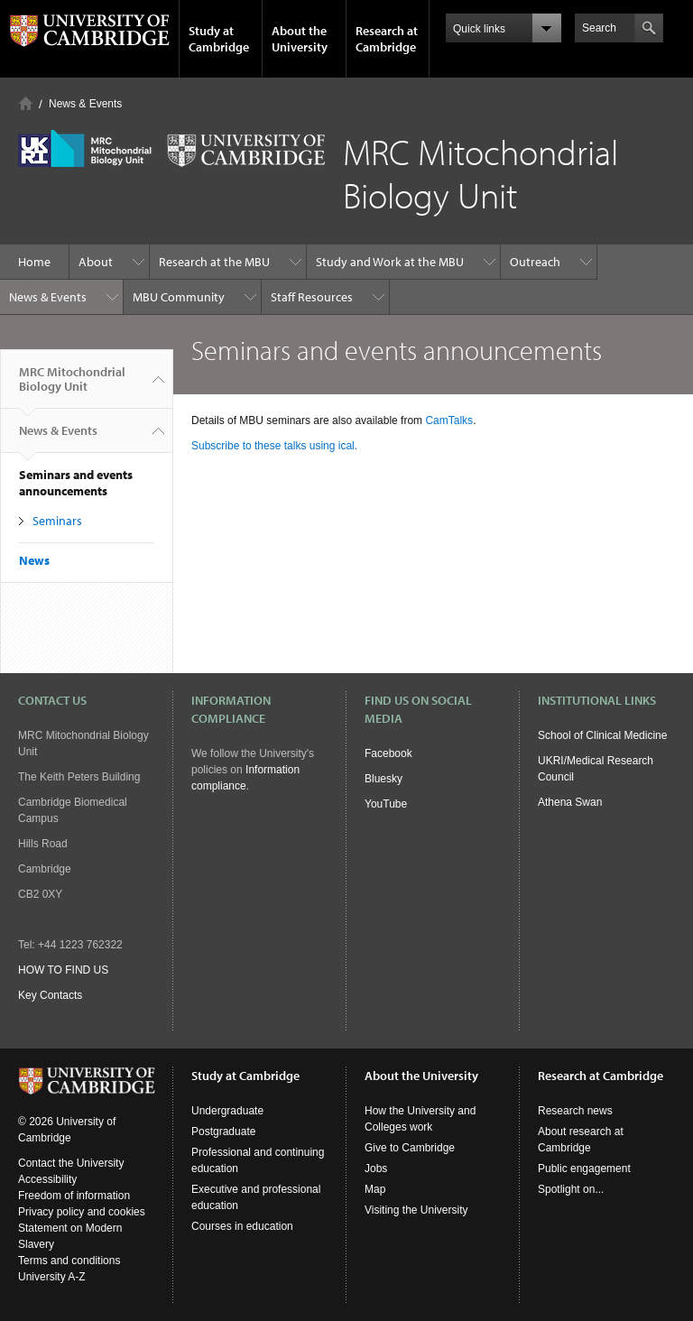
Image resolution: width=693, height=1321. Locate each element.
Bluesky (383, 778)
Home (25, 103)
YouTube (386, 804)
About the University (300, 39)
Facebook (388, 753)
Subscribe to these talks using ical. (274, 445)
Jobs (376, 1168)
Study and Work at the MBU (390, 262)
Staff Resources (312, 297)
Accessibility (47, 1179)
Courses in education (242, 1226)
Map (375, 1189)
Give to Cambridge (410, 1147)
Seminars (57, 521)
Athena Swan (570, 802)
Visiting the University (416, 1210)
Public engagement (584, 1168)
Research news (575, 1110)
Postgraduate (223, 1131)
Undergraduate (227, 1110)
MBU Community (179, 297)
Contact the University (71, 1163)
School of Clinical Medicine (602, 735)
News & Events (85, 103)
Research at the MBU (214, 262)
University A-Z (52, 1276)
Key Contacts (50, 995)
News (34, 560)
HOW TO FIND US (63, 970)
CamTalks (449, 420)
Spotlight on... (571, 1189)
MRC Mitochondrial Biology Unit (72, 386)
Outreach (535, 262)
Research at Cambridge (387, 39)
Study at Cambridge (219, 39)
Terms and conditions (69, 1260)
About (96, 262)
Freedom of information (74, 1195)
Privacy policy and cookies (81, 1212)
